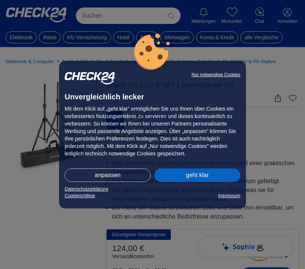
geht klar (197, 175)
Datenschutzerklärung (86, 189)
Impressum (229, 195)
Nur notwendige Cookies (215, 74)
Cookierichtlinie (80, 195)
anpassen (107, 175)
